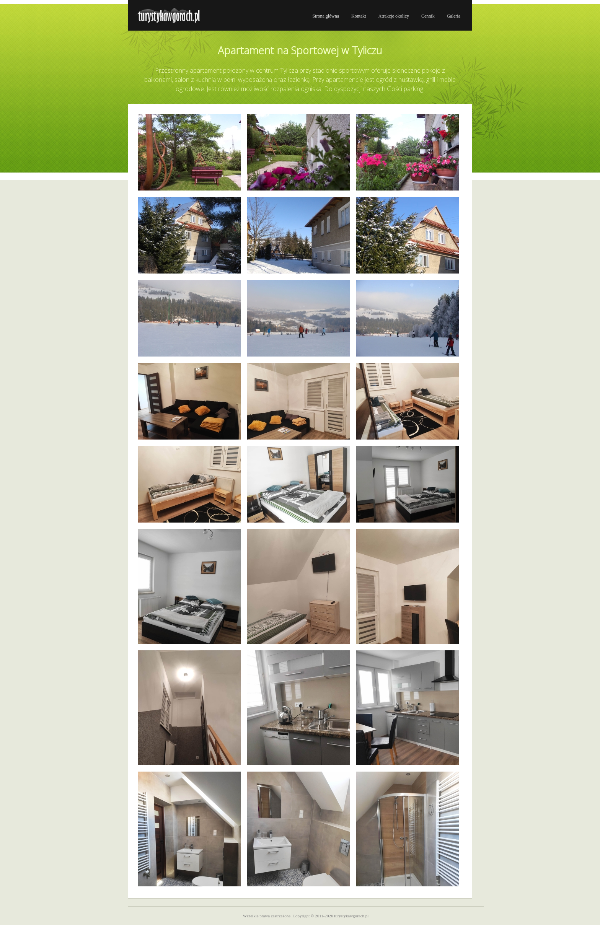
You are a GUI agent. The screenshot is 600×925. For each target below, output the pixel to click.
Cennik (428, 16)
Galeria (453, 16)
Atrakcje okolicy (393, 16)
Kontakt (358, 16)
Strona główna (325, 16)
